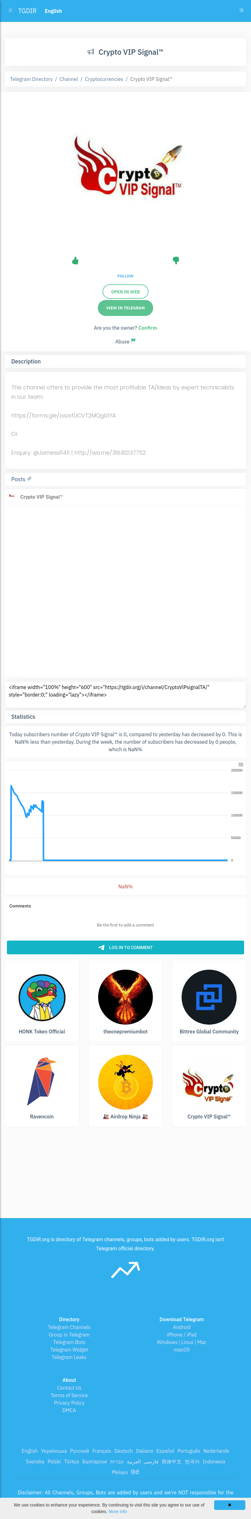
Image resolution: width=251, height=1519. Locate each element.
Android (182, 1327)
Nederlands (216, 1451)
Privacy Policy (69, 1403)
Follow (125, 276)
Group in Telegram (69, 1335)
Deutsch (123, 1451)
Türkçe (71, 1461)
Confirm (147, 328)
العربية (134, 1461)
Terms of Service (69, 1395)
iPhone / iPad (182, 1335)
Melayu (120, 1472)
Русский (79, 1451)
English (30, 1451)
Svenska (35, 1461)
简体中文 (172, 1461)
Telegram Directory (31, 79)
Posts (19, 479)
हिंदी (135, 1472)
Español (165, 1451)
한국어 (192, 1461)
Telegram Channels (69, 1327)
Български (94, 1461)
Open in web (125, 292)
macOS (182, 1350)
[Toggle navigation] (241, 11)
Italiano (144, 1451)
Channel (69, 79)
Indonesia (214, 1461)
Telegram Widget (69, 1350)
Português (189, 1451)
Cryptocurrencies (104, 79)
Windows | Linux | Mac (182, 1342)
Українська (54, 1451)
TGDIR (27, 11)
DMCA (69, 1410)
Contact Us (69, 1388)
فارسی (151, 1461)
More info (117, 1511)
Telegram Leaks (69, 1357)
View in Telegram (125, 308)
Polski (54, 1461)
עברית (117, 1461)
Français (101, 1451)
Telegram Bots (69, 1342)
